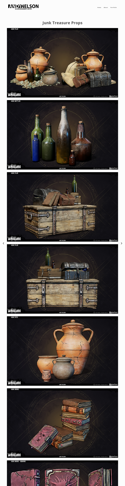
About (106, 7)
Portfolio (114, 7)
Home (99, 7)
